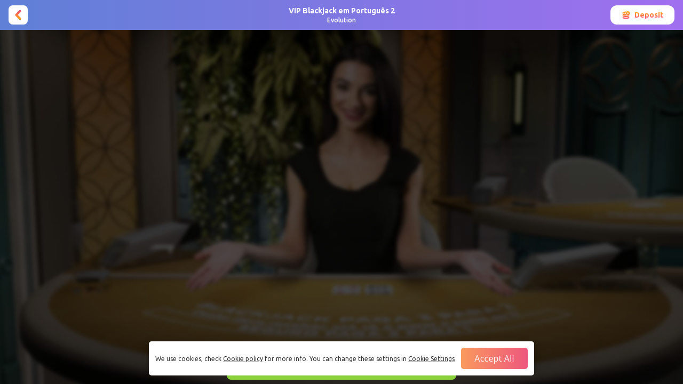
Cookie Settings (431, 358)
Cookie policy (243, 358)
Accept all (494, 358)
